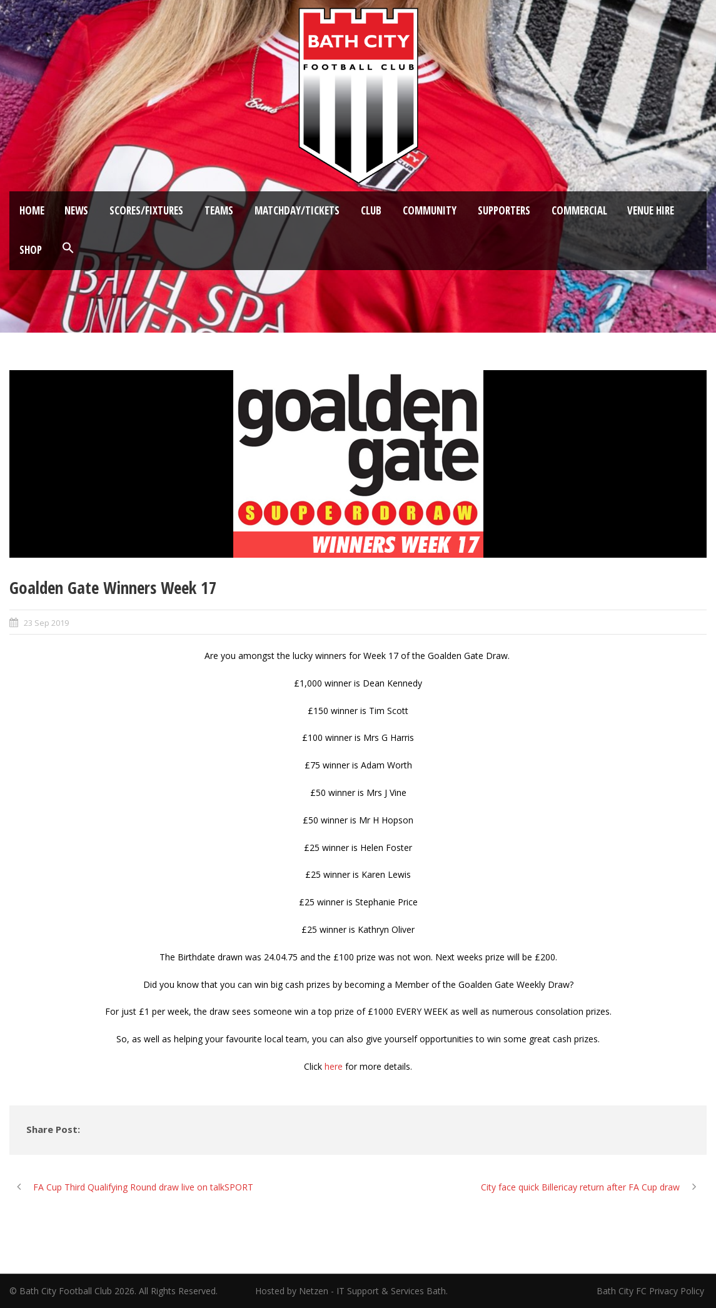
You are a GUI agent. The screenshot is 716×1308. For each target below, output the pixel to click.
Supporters (504, 210)
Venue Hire (650, 210)
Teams (218, 210)
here (334, 1066)
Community (429, 210)
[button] (68, 248)
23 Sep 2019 (46, 622)
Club (371, 210)
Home (31, 210)
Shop (30, 250)
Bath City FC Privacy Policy (652, 1291)
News (76, 210)
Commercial (579, 210)
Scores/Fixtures (146, 210)
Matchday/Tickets (297, 210)
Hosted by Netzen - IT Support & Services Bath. (351, 1291)
